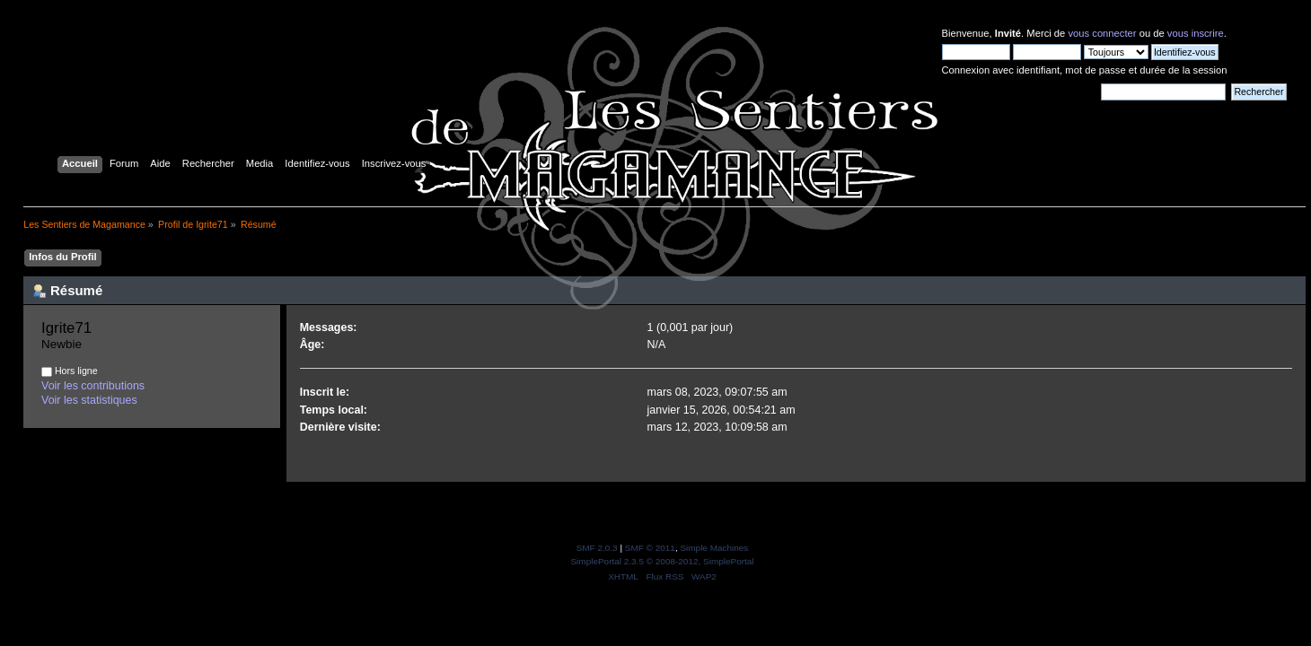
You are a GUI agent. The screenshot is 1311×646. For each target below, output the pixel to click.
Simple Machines (714, 548)
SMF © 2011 (650, 548)
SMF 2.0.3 (597, 548)
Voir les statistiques (89, 400)
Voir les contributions (93, 386)
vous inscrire (1195, 33)
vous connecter (1102, 33)
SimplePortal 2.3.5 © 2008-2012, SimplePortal (661, 561)
